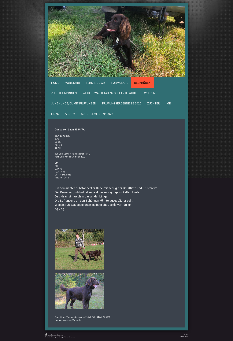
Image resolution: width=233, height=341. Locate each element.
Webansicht (184, 336)
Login (186, 334)
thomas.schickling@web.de (68, 320)
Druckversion (51, 335)
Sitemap (60, 335)
